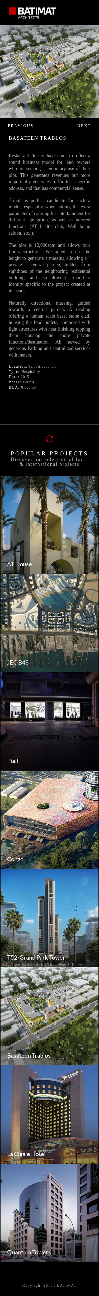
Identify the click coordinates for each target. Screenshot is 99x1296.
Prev (6, 105)
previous (21, 126)
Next (92, 105)
